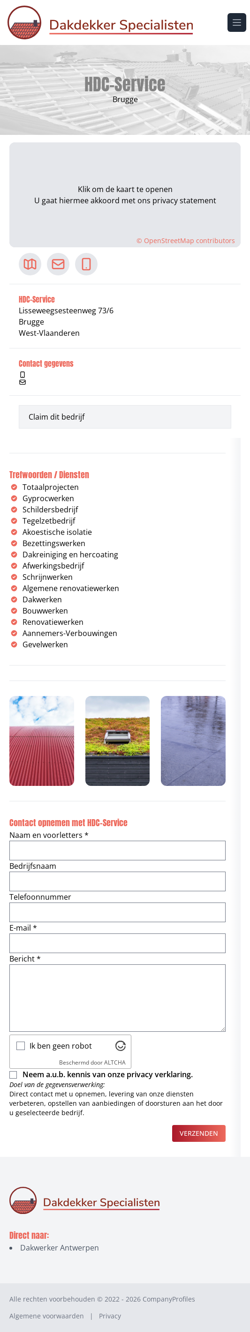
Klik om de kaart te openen (125, 189)
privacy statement (184, 200)
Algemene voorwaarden (46, 1315)
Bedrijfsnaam (32, 866)
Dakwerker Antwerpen (59, 1248)
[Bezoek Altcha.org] (120, 1046)
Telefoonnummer (40, 897)
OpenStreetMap (169, 240)
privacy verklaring (159, 1074)
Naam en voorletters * (49, 835)
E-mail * (23, 928)
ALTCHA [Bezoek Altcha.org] (115, 1062)
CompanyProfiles (169, 1299)
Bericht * (25, 959)
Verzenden (199, 1133)
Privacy (110, 1315)
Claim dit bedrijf (56, 417)
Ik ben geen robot (61, 1046)
